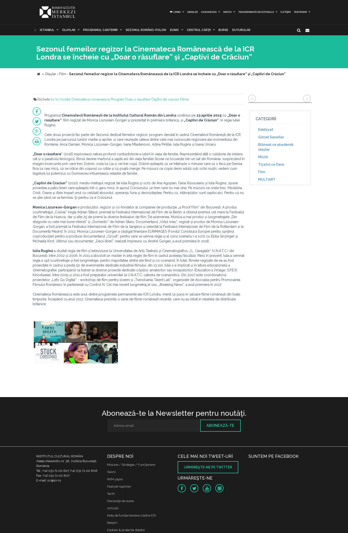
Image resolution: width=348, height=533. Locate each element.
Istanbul (47, 30)
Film (261, 172)
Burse (223, 30)
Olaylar (68, 30)
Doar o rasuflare (137, 99)
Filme (184, 99)
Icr (53, 99)
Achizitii (112, 508)
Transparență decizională (256, 12)
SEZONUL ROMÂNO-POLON (146, 30)
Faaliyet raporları (119, 486)
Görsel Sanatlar (271, 137)
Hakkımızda (209, 12)
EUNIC (174, 30)
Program (117, 99)
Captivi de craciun (165, 99)
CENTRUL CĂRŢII (199, 30)
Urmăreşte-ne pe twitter (208, 467)
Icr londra (63, 99)
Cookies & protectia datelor (126, 530)
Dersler (192, 12)
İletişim (286, 12)
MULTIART (267, 179)
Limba (175, 12)
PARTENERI (300, 12)
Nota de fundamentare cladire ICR (131, 515)
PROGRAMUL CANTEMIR (100, 30)
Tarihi (111, 494)
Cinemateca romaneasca (91, 99)
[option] (76, 343)
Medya (227, 12)
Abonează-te (220, 425)
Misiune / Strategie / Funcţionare (131, 464)
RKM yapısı (115, 479)
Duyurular (241, 30)
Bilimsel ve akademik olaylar (276, 147)
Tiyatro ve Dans (271, 164)
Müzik (263, 157)
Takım (111, 472)
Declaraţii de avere (120, 501)
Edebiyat (265, 130)
